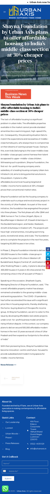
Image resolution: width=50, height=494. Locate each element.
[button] (8, 364)
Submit (8, 478)
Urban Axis (21, 491)
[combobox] (5, 471)
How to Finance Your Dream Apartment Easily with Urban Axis (12, 378)
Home (22, 67)
